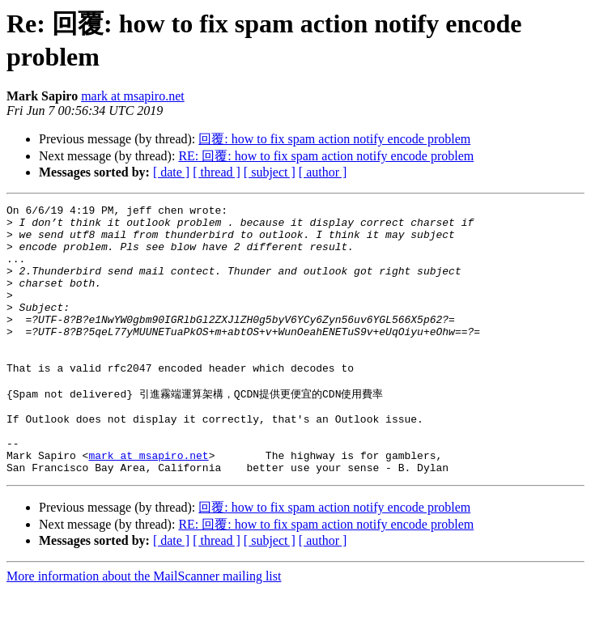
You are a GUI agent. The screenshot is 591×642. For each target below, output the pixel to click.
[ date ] (171, 172)
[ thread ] (216, 172)
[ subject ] (270, 172)
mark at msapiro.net (133, 96)
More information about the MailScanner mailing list (143, 628)
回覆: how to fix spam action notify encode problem (334, 139)
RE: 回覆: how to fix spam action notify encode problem (326, 156)
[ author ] (323, 172)
